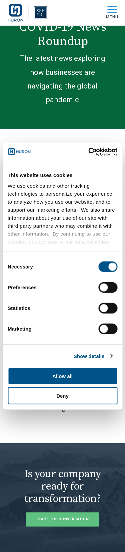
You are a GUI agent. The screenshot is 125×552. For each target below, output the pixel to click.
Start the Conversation (62, 519)
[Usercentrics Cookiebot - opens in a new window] (89, 151)
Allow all (62, 376)
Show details (89, 356)
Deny (62, 396)
